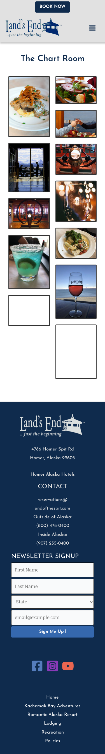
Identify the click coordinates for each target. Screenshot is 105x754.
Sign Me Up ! (52, 631)
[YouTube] (68, 666)
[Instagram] (52, 666)
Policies (52, 741)
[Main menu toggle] (92, 28)
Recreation (52, 732)
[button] (52, 7)
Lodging (52, 723)
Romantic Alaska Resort (52, 715)
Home (52, 697)
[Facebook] (37, 666)
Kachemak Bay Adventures (52, 706)
